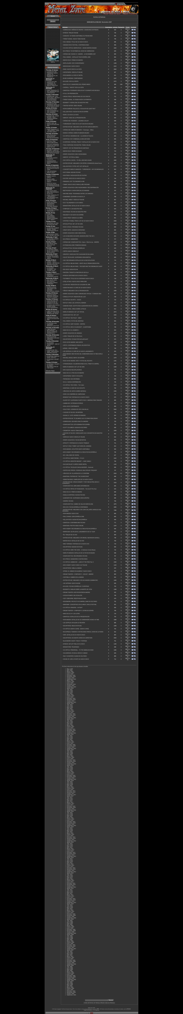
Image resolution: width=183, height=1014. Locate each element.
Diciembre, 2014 (71, 837)
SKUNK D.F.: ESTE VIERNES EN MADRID (74, 415)
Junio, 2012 (70, 875)
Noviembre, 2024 (71, 684)
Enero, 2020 (70, 758)
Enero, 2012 (70, 882)
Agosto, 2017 (70, 796)
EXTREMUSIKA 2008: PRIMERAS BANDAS (74, 245)
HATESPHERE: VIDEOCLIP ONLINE (73, 72)
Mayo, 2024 (70, 692)
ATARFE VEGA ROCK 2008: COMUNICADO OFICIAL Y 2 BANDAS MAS (82, 293)
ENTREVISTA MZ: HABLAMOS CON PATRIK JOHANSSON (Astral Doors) (82, 163)
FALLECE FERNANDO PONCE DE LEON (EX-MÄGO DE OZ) (53, 146)
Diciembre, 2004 (71, 991)
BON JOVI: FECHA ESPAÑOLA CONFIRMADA (75, 507)
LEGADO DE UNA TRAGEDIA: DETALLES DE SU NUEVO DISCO (53, 105)
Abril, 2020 (69, 755)
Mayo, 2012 (70, 876)
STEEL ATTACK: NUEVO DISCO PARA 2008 (75, 281)
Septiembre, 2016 (71, 810)
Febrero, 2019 (70, 773)
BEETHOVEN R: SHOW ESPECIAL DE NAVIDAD (76, 190)
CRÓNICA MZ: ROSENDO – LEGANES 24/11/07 (76, 120)
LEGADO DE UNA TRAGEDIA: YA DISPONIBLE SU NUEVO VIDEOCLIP (52, 83)
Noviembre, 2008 (71, 930)
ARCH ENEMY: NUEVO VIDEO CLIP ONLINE (75, 565)
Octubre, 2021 (70, 731)
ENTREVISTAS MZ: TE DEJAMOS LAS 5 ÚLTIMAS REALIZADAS (80, 418)
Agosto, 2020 (70, 749)
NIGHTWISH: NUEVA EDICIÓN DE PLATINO (75, 175)
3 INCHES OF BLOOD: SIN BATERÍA (73, 412)
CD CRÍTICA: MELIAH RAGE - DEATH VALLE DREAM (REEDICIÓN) (81, 263)
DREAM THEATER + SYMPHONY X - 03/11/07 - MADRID (78, 574)
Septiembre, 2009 (71, 918)
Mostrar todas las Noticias (107, 1002)
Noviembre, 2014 (71, 838)
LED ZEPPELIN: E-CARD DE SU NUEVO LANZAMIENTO (78, 351)
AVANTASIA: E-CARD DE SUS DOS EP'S (74, 388)
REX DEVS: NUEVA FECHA (70, 269)
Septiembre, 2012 (71, 871)
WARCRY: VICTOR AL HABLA (71, 157)
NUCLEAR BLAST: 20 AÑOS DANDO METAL (75, 464)
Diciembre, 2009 (71, 914)
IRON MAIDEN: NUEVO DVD (71, 513)
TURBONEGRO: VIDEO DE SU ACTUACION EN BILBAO (78, 123)
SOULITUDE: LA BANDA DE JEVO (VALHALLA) (75, 409)
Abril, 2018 (69, 785)
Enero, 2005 (70, 989)
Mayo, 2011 (70, 892)
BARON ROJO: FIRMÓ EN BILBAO (72, 151)
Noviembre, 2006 (71, 961)
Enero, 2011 (70, 897)
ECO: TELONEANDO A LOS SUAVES (73, 202)
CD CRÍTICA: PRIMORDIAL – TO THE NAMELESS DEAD (78, 650)
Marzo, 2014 (70, 848)
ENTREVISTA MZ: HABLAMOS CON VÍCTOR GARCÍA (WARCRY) (80, 127)
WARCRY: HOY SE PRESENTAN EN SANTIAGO (76, 148)
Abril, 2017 (69, 801)
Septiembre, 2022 (71, 717)
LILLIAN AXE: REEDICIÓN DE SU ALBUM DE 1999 (76, 284)
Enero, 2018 (70, 789)
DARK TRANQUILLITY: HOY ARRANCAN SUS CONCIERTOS (53, 92)
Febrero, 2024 (70, 696)
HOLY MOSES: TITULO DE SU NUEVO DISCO (75, 42)
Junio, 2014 (70, 844)
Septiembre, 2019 (71, 764)
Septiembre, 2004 (71, 995)
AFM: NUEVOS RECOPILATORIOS (72, 370)
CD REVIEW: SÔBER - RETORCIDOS (53, 239)
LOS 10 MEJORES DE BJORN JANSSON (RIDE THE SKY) (78, 236)
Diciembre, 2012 (71, 868)
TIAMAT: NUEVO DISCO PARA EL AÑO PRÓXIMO (76, 184)
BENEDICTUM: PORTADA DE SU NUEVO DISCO (76, 397)
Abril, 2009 (69, 924)
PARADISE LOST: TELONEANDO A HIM (73, 181)
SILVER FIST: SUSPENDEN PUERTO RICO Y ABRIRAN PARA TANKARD (82, 400)
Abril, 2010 (69, 909)
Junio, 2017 (70, 798)
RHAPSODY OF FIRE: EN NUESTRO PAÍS (53, 224)
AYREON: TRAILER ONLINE (70, 32)
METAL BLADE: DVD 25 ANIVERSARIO (73, 63)
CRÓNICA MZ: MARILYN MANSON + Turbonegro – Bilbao (78, 130)
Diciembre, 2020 (71, 744)
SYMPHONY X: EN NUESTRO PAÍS (72, 208)
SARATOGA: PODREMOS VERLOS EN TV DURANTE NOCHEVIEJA (81, 90)
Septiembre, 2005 (71, 979)
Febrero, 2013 (70, 865)
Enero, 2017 (70, 805)
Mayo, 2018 (70, 784)
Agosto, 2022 (70, 719)
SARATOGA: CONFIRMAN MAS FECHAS (74, 522)
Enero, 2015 (70, 835)
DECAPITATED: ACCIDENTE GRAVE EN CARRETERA (77, 638)
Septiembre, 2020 (71, 748)
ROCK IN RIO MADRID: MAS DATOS (73, 342)
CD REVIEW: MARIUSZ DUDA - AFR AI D (53, 357)
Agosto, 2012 (70, 873)
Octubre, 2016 (70, 808)
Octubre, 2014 (70, 839)
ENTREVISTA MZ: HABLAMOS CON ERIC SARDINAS (53, 338)
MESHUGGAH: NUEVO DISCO (71, 66)
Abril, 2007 (69, 955)
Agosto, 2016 (70, 811)
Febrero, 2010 (70, 911)
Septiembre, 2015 (71, 825)
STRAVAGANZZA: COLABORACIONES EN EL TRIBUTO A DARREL (81, 363)
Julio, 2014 (69, 843)
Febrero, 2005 (70, 988)
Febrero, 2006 (70, 973)
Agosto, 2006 (70, 965)
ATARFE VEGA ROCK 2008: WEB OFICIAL (74, 233)
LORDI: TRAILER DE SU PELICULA (72, 336)
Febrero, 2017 (70, 803)
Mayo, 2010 (70, 907)
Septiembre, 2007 (71, 948)
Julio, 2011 (69, 889)
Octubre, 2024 (70, 685)
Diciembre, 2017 (71, 791)
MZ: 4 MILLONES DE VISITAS (71, 455)
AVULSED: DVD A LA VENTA (70, 81)
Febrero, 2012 (70, 880)
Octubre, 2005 (70, 978)
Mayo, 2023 (70, 707)
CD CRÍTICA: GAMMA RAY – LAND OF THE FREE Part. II (78, 562)
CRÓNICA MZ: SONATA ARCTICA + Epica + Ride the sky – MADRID (81, 242)
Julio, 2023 (69, 705)
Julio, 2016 (69, 812)
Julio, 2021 (69, 735)
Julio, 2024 (69, 689)
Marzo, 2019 (70, 771)
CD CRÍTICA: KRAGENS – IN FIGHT (73, 607)
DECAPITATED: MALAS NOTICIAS (72, 625)
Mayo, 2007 (70, 953)
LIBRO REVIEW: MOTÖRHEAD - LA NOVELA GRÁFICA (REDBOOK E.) (52, 331)
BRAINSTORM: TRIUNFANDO (71, 647)
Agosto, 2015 (70, 826)
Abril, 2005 (69, 986)
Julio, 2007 (69, 951)
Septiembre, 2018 (71, 779)
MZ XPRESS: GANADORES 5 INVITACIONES (75, 559)
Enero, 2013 (70, 866)
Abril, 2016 (69, 816)
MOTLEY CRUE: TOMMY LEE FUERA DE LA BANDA (77, 446)
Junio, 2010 (70, 906)
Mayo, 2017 (70, 799)
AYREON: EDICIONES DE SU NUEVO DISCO (75, 275)
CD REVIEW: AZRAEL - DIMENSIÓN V (53, 210)
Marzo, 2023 (70, 710)
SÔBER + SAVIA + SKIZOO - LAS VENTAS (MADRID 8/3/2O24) (53, 263)
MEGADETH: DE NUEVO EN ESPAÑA (73, 214)
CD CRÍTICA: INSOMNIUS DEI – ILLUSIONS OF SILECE (78, 136)
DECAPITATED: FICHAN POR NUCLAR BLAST (75, 339)
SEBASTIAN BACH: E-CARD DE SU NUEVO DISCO (77, 287)
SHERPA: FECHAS (68, 501)
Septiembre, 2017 (71, 794)
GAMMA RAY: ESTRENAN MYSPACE (73, 403)
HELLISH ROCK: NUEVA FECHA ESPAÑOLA (75, 519)
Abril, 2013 (69, 862)
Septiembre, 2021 (71, 733)
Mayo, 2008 (70, 938)
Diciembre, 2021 (71, 729)
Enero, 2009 (70, 928)
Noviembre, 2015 (71, 823)
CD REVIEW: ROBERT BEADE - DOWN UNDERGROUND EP (53, 229)
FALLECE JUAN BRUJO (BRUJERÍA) (52, 142)
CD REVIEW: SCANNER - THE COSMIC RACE (51, 269)
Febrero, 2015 (70, 834)
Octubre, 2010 (70, 901)
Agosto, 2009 (70, 919)
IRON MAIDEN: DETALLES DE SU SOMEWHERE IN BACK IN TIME (81, 619)
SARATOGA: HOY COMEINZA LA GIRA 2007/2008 (76, 139)
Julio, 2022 (69, 720)
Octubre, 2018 (70, 778)
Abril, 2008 (69, 939)
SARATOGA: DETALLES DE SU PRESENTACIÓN (76, 616)
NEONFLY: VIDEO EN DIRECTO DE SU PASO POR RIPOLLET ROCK (53, 152)
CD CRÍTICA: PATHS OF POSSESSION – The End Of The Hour (80, 489)
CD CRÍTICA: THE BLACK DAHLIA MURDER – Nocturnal (78, 467)
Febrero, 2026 (70, 672)
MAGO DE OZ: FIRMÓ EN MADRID (72, 492)
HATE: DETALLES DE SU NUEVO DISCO (74, 635)
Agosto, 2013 (70, 857)
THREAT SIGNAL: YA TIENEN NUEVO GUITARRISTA (77, 99)
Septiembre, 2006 (71, 964)
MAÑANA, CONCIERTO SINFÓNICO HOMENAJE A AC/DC (53, 275)
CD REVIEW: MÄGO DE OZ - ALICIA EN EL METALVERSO (53, 251)
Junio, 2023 (70, 706)
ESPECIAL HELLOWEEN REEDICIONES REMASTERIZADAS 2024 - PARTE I (52, 217)
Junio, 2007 (70, 952)
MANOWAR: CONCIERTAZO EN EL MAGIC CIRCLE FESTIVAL (80, 604)
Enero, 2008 (70, 943)
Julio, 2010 (69, 905)
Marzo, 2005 (70, 987)
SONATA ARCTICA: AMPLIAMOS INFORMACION (76, 486)
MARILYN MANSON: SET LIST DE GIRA (73, 367)
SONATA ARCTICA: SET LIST (71, 315)
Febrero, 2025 (70, 681)
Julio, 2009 (69, 920)
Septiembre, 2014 (71, 841)
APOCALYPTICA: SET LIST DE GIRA (73, 224)
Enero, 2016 (70, 820)
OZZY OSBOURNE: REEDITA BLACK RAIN (74, 598)
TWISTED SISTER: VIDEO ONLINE (72, 105)
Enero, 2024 (70, 697)
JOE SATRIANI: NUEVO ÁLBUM (71, 583)
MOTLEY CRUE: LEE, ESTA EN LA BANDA (74, 302)
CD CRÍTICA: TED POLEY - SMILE (72, 318)
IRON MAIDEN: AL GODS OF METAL (73, 75)
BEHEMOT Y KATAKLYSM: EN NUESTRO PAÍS (75, 102)
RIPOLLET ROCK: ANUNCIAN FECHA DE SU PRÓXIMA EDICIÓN (53, 185)
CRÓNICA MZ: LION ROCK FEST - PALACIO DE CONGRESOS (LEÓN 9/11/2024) (53, 98)
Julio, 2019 (69, 766)
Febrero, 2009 (70, 927)
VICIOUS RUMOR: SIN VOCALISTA (72, 595)
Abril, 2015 (69, 832)
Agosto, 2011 (70, 888)
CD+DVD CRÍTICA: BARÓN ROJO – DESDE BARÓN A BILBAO (80, 48)
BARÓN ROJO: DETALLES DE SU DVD (73, 540)
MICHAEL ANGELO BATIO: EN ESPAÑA (73, 357)
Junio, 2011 (70, 891)
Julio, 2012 (69, 874)
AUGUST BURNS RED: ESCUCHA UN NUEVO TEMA (53, 168)
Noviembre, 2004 (71, 992)
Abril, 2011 (69, 893)
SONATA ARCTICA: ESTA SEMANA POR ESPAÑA (76, 424)
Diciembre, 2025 (71, 675)
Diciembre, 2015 (71, 821)
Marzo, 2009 (70, 925)
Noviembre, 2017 (71, 792)
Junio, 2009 (70, 921)
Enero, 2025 (70, 683)
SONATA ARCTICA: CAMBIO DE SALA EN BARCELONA (78, 504)
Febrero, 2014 (70, 850)
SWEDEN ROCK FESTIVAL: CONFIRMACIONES (76, 45)
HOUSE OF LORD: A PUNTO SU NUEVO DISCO (76, 659)
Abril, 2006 (69, 970)
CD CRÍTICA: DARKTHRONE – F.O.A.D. (73, 458)
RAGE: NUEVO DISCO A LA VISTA (72, 69)
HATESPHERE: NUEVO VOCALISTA (73, 376)
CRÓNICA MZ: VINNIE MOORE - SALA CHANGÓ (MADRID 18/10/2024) (53, 117)
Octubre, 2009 (70, 916)
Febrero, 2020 (70, 757)
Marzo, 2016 (70, 817)
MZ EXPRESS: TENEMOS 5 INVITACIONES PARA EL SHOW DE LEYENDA (83, 631)
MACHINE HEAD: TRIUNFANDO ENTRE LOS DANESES (78, 193)
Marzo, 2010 (70, 910)
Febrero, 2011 (70, 896)
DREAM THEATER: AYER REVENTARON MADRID (76, 592)
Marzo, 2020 (70, 756)
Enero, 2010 (70, 912)
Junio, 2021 (70, 737)
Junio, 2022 (70, 721)
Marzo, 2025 (70, 680)
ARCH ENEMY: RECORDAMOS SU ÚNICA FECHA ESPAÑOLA (80, 452)
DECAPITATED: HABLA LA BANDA (72, 568)
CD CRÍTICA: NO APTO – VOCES (72, 299)
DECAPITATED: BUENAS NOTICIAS (72, 547)
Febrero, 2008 (70, 942)
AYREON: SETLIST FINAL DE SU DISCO (74, 644)
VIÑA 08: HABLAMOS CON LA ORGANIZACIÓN (75, 290)
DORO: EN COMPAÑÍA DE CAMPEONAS (74, 394)
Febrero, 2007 (70, 957)
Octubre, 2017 (70, 793)
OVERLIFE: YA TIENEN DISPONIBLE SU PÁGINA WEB (77, 36)
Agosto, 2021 (70, 734)
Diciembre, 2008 (71, 929)
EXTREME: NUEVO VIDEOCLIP (52, 158)
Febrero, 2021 (70, 742)
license (129, 1009)
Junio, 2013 (70, 860)
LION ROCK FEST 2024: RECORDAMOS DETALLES (53, 192)
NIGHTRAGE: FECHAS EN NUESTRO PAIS (74, 211)
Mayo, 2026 (70, 669)
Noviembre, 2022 (71, 715)
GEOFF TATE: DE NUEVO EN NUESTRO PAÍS (53, 124)
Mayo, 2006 (70, 969)
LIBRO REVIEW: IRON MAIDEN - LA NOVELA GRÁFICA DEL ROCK (53, 312)
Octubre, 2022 (70, 716)
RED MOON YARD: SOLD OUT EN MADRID (52, 245)
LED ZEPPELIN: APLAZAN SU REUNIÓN (74, 622)
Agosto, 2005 (70, 980)
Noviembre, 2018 (71, 776)
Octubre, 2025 (70, 678)
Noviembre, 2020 (71, 746)
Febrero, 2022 (70, 726)
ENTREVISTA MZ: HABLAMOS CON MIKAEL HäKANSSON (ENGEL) (81, 537)
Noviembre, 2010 (71, 900)
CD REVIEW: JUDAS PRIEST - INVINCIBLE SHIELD (53, 257)
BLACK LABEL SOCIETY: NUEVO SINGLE (52, 180)
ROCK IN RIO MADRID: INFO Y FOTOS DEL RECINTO (77, 360)
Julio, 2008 (69, 936)
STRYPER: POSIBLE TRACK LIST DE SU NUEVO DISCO (78, 221)
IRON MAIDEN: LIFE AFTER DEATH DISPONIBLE (76, 449)
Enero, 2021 (70, 743)
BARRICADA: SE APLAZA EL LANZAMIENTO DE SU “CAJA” (79, 531)
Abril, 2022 (69, 724)
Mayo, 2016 (70, 815)
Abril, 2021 (69, 739)
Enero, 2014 (70, 851)
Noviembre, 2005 (71, 977)
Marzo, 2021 (70, 740)
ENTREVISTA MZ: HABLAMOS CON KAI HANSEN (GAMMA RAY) (80, 580)
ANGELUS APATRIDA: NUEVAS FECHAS (74, 495)
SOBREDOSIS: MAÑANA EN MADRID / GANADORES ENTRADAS (80, 29)
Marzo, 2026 (70, 671)
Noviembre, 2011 (71, 884)
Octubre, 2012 (70, 870)
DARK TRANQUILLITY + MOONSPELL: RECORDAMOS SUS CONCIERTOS (53, 197)
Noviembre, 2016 (71, 807)
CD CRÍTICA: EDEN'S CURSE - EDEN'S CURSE (76, 628)
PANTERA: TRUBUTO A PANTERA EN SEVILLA (75, 272)
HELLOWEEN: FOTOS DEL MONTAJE (73, 321)
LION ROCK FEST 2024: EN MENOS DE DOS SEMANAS (52, 111)
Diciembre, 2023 (71, 698)
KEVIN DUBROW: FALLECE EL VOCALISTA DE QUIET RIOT (79, 108)
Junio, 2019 (70, 767)
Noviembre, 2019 (71, 761)
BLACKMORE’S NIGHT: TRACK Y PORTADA (75, 641)
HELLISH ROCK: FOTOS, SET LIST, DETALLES (75, 166)
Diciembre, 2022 (71, 714)
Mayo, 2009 (70, 923)
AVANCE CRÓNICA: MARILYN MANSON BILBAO (76, 133)
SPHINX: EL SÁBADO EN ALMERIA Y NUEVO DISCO (77, 571)
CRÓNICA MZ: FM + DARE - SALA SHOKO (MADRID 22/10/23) (53, 351)
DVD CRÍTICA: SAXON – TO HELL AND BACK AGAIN (77, 160)
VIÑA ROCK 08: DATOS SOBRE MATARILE (74, 391)
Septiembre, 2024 (71, 687)
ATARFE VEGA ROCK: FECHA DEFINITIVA (74, 440)
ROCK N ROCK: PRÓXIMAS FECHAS (73, 227)
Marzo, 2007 (70, 956)
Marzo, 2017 (70, 802)
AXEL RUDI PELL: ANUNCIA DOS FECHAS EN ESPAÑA (53, 137)
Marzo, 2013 (70, 864)
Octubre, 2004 (70, 993)
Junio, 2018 (70, 783)
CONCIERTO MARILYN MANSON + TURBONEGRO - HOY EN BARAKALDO (83, 169)
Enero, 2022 (70, 728)
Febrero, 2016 (70, 819)
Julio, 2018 (69, 782)
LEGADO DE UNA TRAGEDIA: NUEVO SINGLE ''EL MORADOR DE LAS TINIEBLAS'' (52, 74)
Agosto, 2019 (70, 765)
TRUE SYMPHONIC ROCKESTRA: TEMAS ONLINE (77, 145)
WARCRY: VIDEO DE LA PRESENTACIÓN (74, 117)
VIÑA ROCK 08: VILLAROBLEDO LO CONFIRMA (76, 473)
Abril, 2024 (69, 693)
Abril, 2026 (69, 670)
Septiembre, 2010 (71, 902)
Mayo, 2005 (70, 984)
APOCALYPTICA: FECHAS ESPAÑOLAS (74, 248)
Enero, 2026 (70, 674)
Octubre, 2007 (70, 947)
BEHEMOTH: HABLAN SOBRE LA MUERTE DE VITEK (77, 589)
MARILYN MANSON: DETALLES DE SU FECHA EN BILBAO (79, 553)
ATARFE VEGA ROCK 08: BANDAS (72, 333)
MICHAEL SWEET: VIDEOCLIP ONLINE (73, 199)
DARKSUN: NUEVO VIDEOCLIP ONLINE (74, 437)
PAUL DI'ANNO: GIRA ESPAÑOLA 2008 (73, 516)
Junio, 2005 (70, 983)
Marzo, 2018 (70, 787)
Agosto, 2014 (70, 842)
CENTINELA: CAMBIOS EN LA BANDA (73, 577)
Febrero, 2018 (70, 788)
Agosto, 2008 (70, 934)
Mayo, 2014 (70, 846)
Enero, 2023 (70, 712)
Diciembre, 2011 (71, 883)
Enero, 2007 (70, 959)
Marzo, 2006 (70, 971)
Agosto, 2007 (70, 950)
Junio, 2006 (70, 968)
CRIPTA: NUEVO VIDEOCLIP (71, 251)
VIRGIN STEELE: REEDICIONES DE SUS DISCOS (76, 96)
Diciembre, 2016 (71, 806)
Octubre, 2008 (70, 932)
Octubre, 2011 (70, 885)
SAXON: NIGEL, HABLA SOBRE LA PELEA (74, 309)
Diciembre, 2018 (71, 775)
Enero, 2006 (70, 974)
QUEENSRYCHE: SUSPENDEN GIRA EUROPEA (76, 498)
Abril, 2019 (69, 770)
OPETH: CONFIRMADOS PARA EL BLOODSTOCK (76, 345)
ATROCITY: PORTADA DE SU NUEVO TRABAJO (76, 443)
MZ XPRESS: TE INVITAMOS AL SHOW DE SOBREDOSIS (78, 51)
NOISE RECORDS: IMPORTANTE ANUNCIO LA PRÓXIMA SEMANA (52, 204)
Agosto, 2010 (70, 903)
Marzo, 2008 (70, 941)
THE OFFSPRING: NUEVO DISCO (52, 172)
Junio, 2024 (70, 690)
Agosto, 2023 (70, 703)
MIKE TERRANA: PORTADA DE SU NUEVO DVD (76, 544)
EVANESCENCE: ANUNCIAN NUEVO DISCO (52, 162)
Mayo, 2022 (70, 722)
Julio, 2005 (69, 982)
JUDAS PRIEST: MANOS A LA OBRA (73, 218)
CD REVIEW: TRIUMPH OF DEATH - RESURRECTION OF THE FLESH (53, 366)
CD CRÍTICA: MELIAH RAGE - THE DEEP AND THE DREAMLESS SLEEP (82, 266)
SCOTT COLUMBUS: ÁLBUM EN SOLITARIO (75, 427)
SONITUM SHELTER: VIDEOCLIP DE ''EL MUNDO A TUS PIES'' (52, 302)
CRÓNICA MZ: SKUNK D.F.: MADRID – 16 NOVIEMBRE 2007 (79, 54)
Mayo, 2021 (70, 738)
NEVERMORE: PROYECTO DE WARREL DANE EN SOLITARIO (80, 601)
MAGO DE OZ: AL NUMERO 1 (71, 330)
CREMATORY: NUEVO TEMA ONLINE (73, 430)
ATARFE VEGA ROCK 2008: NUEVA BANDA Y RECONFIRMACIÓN (81, 187)
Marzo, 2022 (70, 725)
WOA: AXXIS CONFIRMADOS (71, 406)
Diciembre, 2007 (71, 945)
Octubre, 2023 (70, 701)
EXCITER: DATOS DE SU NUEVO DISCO (74, 178)
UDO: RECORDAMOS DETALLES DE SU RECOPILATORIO (79, 260)
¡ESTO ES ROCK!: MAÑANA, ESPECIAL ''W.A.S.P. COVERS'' (52, 296)
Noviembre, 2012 (71, 869)
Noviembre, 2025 (71, 676)
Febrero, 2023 (70, 711)
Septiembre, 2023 (71, 702)
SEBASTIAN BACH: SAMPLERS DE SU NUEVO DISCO (78, 479)
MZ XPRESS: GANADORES (70, 239)
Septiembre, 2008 (71, 933)
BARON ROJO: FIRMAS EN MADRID (73, 60)
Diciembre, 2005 (71, 975)
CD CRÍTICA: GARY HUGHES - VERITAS (74, 324)
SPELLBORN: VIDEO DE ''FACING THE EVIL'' (53, 234)
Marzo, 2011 (70, 894)
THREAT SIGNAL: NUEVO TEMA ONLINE (74, 39)
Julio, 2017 (69, 797)
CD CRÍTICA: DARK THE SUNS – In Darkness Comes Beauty (79, 550)
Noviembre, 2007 (71, 946)
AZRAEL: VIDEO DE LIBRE (70, 348)
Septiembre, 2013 (71, 856)
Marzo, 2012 (70, 879)
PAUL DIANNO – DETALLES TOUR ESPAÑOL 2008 (76, 57)
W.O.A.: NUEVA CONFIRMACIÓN (72, 382)
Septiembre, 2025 (71, 679)
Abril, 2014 (69, 847)
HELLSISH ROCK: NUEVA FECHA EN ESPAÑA (75, 111)
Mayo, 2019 (70, 769)
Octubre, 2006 (70, 962)
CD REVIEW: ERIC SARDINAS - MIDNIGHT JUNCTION (53, 325)
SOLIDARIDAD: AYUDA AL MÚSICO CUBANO (75, 653)
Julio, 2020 (69, 751)
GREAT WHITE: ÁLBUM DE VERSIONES (74, 230)
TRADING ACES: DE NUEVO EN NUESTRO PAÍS (53, 318)
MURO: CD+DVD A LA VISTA (70, 114)
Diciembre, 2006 (71, 960)
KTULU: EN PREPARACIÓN (70, 93)
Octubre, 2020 (70, 747)
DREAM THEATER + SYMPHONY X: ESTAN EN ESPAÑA (78, 610)
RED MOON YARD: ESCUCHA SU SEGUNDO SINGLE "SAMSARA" (52, 282)
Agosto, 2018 (70, 780)
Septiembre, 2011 (71, 887)
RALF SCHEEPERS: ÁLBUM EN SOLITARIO (75, 656)
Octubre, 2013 (70, 855)
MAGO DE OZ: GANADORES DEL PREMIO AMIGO (76, 84)
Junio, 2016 (70, 814)
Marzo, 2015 (70, 833)
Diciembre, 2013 (71, 852)
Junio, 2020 (70, 752)
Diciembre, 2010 (71, 898)
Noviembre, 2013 (71, 853)
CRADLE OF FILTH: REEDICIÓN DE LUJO (74, 296)
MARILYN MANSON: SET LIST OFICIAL (73, 312)
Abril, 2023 (69, 708)
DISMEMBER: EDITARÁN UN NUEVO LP (74, 196)
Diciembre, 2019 (71, 760)
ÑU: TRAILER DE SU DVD (70, 534)
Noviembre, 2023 (71, 699)
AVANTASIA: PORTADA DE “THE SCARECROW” (76, 476)
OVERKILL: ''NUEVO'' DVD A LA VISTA (73, 87)
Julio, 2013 (69, 859)
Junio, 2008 (70, 937)
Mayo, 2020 (70, 753)
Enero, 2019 (70, 774)
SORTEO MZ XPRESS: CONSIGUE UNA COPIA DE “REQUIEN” (80, 470)
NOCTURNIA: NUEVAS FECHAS (72, 172)
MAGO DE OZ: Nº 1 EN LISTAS (71, 613)
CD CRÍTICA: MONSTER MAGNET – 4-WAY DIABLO (77, 461)
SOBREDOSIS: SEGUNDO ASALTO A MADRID (75, 421)
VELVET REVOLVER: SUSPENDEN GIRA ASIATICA (77, 257)
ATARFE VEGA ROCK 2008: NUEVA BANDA (75, 154)
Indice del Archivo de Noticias (92, 1002)
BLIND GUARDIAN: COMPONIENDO (73, 78)
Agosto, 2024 (70, 688)
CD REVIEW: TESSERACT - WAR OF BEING (53, 344)
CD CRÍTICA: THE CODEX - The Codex (73, 385)
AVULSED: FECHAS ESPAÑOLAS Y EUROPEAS (76, 586)
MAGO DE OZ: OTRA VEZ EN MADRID (73, 373)
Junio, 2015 (70, 829)
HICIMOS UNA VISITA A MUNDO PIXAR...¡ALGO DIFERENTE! (53, 306)
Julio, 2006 (69, 966)
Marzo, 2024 (70, 694)
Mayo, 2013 (70, 861)
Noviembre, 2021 (71, 730)
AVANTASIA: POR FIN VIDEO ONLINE (73, 525)
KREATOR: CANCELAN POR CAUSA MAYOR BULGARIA (78, 254)
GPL (98, 1009)
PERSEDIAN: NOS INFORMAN (71, 379)
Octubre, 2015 (70, 824)
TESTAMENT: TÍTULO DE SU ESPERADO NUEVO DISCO (78, 278)
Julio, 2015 (69, 828)
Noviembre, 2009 (71, 915)
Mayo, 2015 (70, 830)
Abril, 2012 (69, 878)
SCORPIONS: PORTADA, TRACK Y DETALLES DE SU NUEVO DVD (81, 142)
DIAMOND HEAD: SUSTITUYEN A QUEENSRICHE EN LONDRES (80, 305)
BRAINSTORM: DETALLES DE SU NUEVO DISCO (76, 205)
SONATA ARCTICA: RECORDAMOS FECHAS (75, 556)
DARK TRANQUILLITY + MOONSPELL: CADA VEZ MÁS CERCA (53, 131)
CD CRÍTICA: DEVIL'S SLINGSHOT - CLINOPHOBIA (77, 327)
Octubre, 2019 (70, 762)
